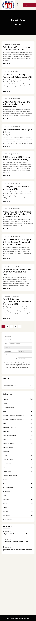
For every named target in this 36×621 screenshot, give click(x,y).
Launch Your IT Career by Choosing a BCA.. (16, 541)
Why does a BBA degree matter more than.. (16, 534)
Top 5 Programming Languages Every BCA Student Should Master (17, 271)
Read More (6, 63)
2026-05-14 (15, 236)
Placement (6, 499)
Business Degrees (8, 447)
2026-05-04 (15, 296)
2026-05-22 (15, 44)
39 (15, 326)
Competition (6, 451)
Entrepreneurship (8, 459)
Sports (5, 507)
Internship (6, 479)
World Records (7, 519)
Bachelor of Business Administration (13, 415)
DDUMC (6, 44)
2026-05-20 (15, 99)
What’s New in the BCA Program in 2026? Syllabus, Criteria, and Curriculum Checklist (17, 242)
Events (5, 467)
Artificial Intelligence (9, 407)
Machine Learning (8, 487)
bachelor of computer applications (13, 419)
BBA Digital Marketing (9, 427)
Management (7, 491)
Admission (6, 399)
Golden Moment (7, 471)
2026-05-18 (15, 154)
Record (5, 503)
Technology (6, 515)
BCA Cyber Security (9, 443)
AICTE (5, 403)
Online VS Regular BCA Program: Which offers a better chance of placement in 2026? (17, 214)
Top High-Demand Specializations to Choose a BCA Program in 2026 (17, 301)
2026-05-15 (15, 209)
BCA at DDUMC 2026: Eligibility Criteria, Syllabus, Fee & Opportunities (16, 104)
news (4, 495)
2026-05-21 (15, 71)
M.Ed (4, 483)
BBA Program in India (9, 435)
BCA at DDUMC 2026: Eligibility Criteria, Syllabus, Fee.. (18, 550)
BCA (4, 439)
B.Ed (4, 411)
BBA (4, 423)
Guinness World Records (10, 475)
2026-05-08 (15, 266)
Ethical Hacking (7, 463)
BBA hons (6, 431)
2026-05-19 (15, 126)
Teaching (5, 511)
